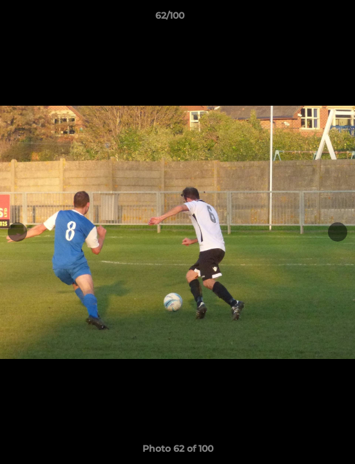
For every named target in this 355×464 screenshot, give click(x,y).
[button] (308, 18)
